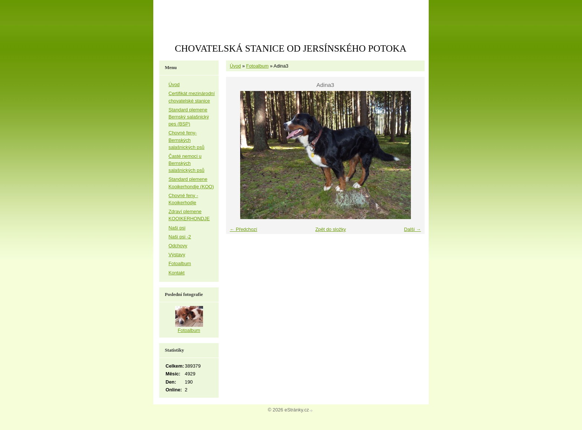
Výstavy (177, 254)
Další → (412, 229)
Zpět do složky (330, 229)
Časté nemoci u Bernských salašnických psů (187, 163)
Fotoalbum (257, 66)
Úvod (235, 66)
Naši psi (177, 228)
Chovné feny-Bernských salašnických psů (187, 140)
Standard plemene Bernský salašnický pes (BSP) (189, 117)
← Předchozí (243, 229)
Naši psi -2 (180, 237)
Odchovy (178, 245)
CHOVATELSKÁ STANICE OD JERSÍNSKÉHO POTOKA (290, 48)
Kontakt (176, 273)
